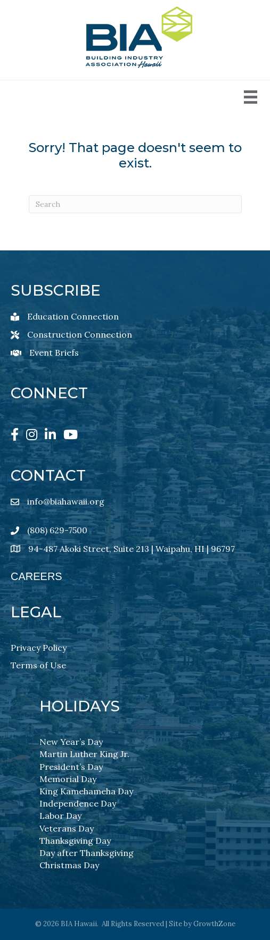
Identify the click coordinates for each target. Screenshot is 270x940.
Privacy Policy (39, 647)
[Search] (135, 204)
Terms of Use (38, 665)
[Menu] (250, 97)
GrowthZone (214, 923)
